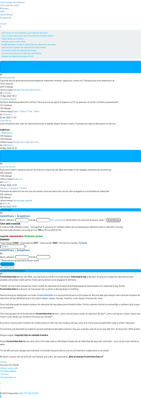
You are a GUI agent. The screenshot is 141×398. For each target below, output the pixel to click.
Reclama (4, 151)
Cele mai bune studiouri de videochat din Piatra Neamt (23, 48)
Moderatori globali (33, 236)
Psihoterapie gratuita (22, 200)
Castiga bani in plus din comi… (26, 142)
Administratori (16, 236)
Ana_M (6, 203)
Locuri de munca (7, 167)
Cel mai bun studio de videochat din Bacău (18, 50)
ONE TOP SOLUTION (28, 393)
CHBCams (7, 145)
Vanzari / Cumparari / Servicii (13, 188)
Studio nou (18, 179)
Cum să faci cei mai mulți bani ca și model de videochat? (24, 33)
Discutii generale (7, 77)
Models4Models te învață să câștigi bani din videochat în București (28, 45)
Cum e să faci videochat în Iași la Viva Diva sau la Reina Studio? (27, 36)
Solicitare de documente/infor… (27, 90)
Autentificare (7, 216)
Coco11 (6, 182)
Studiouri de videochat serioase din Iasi (17, 56)
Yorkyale (7, 93)
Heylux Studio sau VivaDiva (12, 39)
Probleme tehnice (8, 99)
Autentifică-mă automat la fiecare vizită (86, 220)
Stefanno (7, 114)
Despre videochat (8, 62)
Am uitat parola (58, 220)
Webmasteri (6, 133)
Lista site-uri (5, 120)
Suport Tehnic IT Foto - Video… (26, 111)
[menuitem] (12, 2)
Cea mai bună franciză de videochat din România (21, 53)
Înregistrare (23, 216)
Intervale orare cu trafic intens (13, 42)
